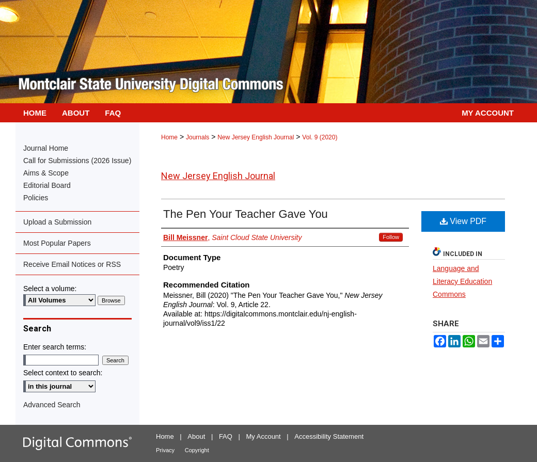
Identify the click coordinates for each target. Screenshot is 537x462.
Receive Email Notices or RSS (72, 264)
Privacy (165, 450)
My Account (263, 436)
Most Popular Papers (57, 243)
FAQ (225, 436)
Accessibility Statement (329, 436)
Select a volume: (50, 288)
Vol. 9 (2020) (319, 137)
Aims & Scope (46, 173)
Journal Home (45, 148)
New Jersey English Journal (255, 137)
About (196, 436)
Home (169, 137)
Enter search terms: (54, 347)
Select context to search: (62, 373)
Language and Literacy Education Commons (462, 281)
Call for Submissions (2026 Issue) (77, 160)
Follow (391, 237)
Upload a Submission (57, 222)
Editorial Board (47, 185)
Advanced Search (52, 405)
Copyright (197, 450)
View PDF (463, 221)
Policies (35, 198)
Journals (197, 137)
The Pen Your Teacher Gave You (245, 214)
